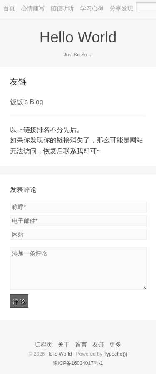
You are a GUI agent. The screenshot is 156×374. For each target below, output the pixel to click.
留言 (81, 344)
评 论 (19, 301)
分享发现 (121, 8)
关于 (63, 344)
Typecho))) (115, 354)
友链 (18, 81)
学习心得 (92, 8)
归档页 (43, 344)
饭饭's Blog (26, 101)
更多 (115, 344)
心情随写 (33, 8)
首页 (9, 8)
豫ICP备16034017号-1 (78, 363)
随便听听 (62, 8)
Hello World (78, 37)
